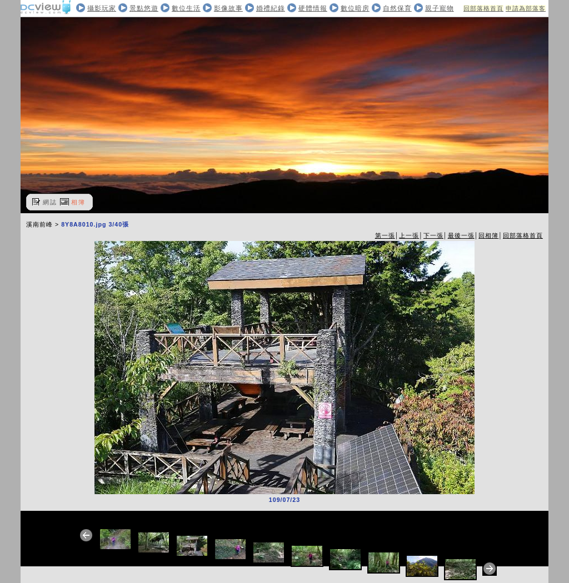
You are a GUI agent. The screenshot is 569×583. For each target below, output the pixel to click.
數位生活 (186, 8)
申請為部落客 (526, 8)
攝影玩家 (101, 8)
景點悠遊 (143, 8)
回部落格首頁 (483, 8)
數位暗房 (355, 8)
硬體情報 (312, 8)
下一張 (433, 235)
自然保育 (397, 8)
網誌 (50, 202)
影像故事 (228, 8)
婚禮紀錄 (270, 8)
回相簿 (488, 235)
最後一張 (461, 235)
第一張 (385, 235)
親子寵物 (439, 8)
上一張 (409, 235)
